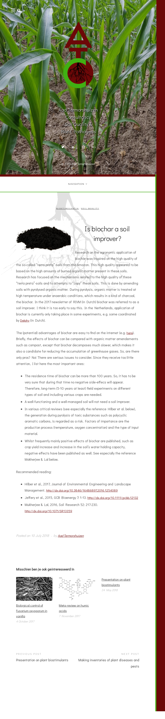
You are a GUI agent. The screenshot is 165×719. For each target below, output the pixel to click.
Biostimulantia (67, 208)
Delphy (26, 321)
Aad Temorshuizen (83, 164)
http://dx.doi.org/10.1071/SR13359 (50, 517)
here (130, 333)
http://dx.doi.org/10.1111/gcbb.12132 (51, 504)
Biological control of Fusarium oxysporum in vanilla (32, 618)
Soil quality (90, 208)
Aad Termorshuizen (72, 542)
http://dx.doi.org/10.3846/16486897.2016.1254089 (83, 491)
